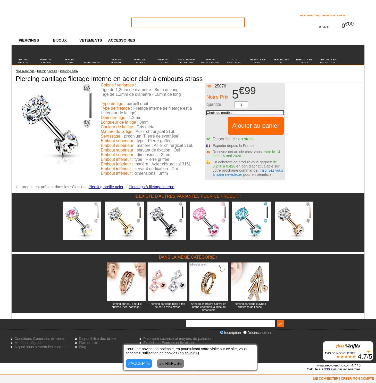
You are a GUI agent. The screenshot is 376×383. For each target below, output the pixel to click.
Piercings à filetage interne (151, 187)
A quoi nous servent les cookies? (41, 347)
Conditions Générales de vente (39, 339)
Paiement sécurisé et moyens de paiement (178, 339)
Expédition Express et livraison (168, 343)
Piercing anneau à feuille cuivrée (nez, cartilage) (126, 305)
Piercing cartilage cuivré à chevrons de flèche (250, 305)
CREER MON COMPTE (333, 15)
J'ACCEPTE (139, 363)
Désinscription (257, 333)
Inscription (230, 333)
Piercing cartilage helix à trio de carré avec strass (167, 305)
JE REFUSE (170, 363)
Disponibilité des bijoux (97, 339)
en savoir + (189, 353)
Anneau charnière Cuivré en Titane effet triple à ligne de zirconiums (208, 307)
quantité (213, 104)
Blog (82, 347)
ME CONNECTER (309, 15)
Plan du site (88, 343)
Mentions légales (28, 343)
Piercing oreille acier (106, 187)
